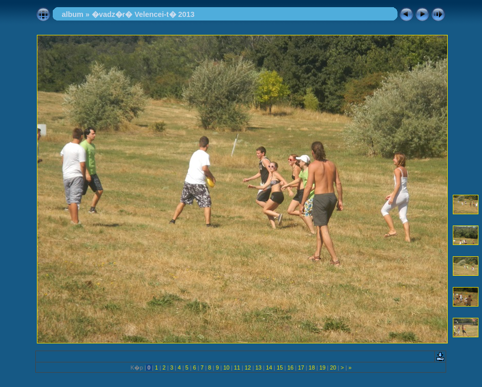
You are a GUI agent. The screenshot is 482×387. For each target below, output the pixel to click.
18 (312, 367)
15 (279, 367)
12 (248, 367)
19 (322, 367)
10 (226, 367)
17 (301, 367)
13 (258, 367)
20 (333, 367)
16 (290, 367)
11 (237, 367)
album (72, 14)
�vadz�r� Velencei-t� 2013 (143, 14)
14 (269, 367)
